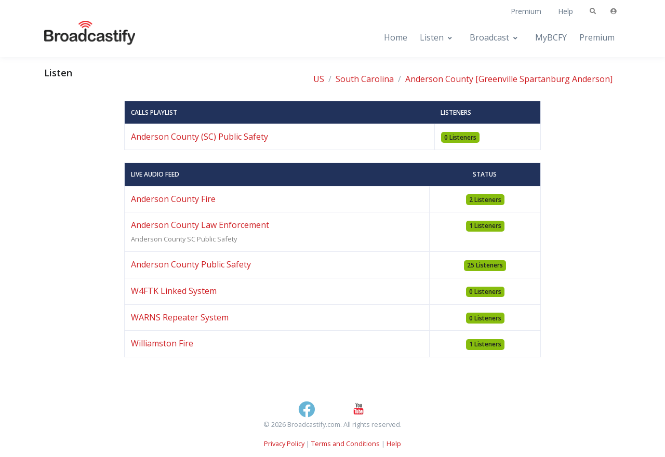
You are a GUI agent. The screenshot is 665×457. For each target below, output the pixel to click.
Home (395, 37)
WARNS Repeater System (180, 317)
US (318, 79)
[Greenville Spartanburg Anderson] (544, 79)
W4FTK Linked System (174, 291)
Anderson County (439, 79)
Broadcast (489, 37)
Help (565, 11)
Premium (526, 11)
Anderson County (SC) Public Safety (199, 136)
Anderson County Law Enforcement (200, 225)
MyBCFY (551, 37)
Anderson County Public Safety (191, 264)
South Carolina (365, 79)
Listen (432, 37)
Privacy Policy (284, 443)
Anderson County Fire (173, 199)
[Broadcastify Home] (79, 37)
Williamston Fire (162, 343)
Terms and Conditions (345, 443)
